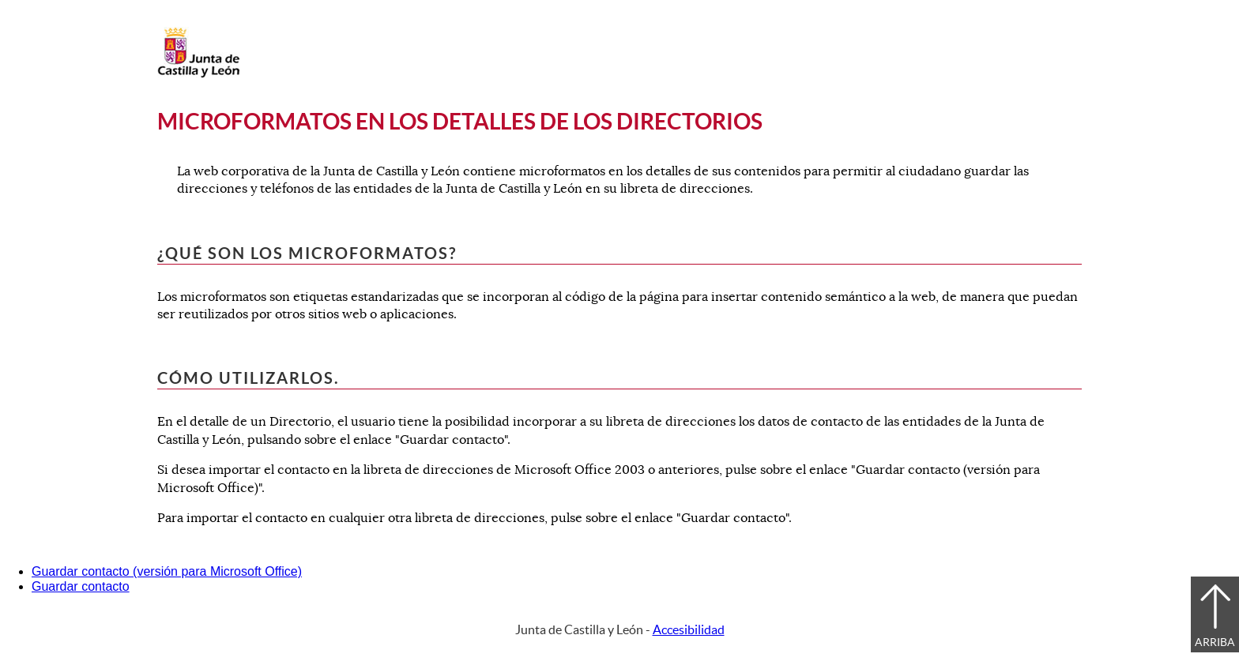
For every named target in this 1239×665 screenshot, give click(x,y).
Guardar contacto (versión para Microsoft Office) (167, 571)
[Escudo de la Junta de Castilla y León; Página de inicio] (198, 74)
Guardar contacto (81, 586)
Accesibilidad (689, 629)
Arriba (1215, 642)
